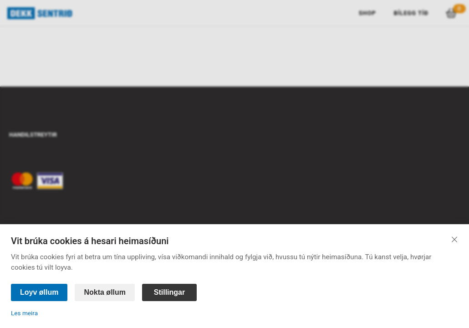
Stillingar (169, 292)
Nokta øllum (105, 292)
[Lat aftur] (454, 239)
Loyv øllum (39, 292)
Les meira (24, 313)
